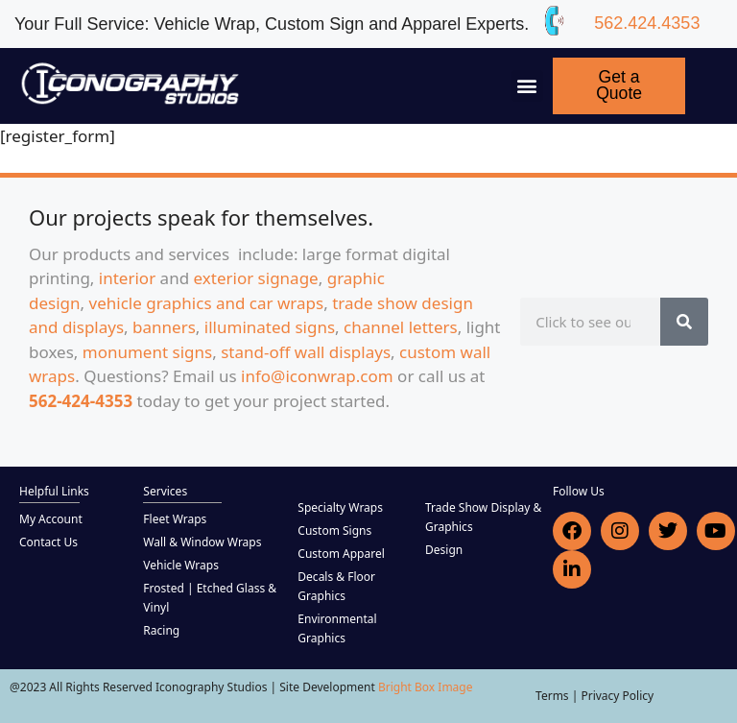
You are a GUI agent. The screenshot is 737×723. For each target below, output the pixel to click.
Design (444, 550)
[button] (527, 86)
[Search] (684, 322)
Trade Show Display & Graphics (483, 517)
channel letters (401, 327)
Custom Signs (334, 530)
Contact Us (48, 542)
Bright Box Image (425, 687)
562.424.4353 (647, 23)
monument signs (147, 352)
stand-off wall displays (306, 352)
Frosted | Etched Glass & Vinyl (209, 597)
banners (164, 327)
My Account (51, 519)
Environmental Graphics (336, 628)
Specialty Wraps (340, 507)
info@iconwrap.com (317, 376)
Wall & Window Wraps (202, 542)
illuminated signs (269, 327)
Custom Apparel (340, 553)
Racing (161, 630)
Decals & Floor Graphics (336, 586)
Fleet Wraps (174, 519)
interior (127, 278)
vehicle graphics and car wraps (206, 303)
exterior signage (256, 278)
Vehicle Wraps (181, 565)
